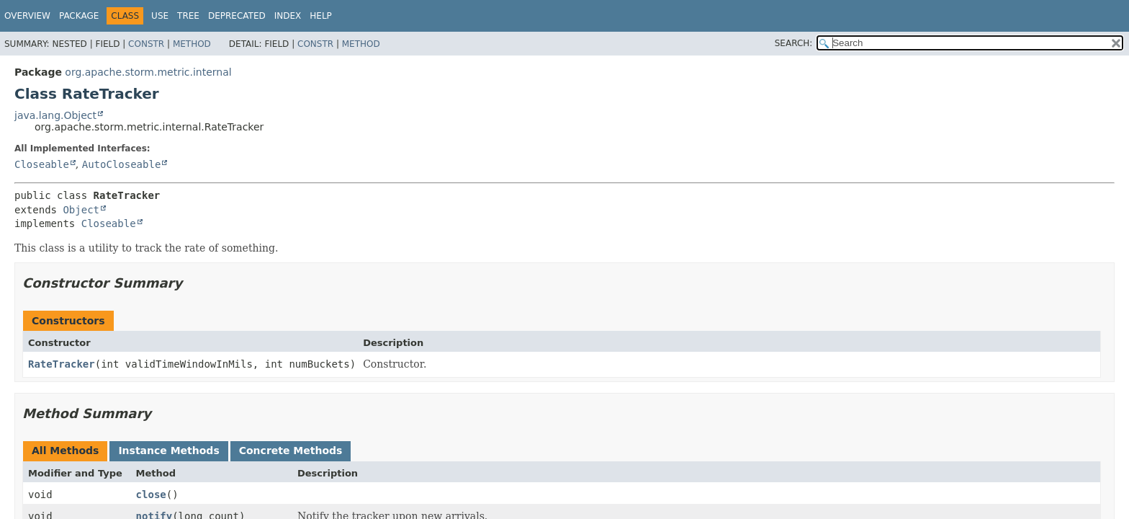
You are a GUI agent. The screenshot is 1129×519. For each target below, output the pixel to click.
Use (159, 16)
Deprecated (237, 16)
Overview (27, 16)
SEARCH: (794, 43)
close (151, 494)
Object (81, 210)
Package (79, 16)
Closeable (41, 164)
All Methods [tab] (65, 450)
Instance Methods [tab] (168, 450)
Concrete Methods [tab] (291, 450)
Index (288, 16)
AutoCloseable (121, 164)
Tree (188, 16)
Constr (146, 44)
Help (321, 16)
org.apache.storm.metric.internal (148, 72)
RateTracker (61, 364)
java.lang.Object (55, 115)
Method (192, 44)
